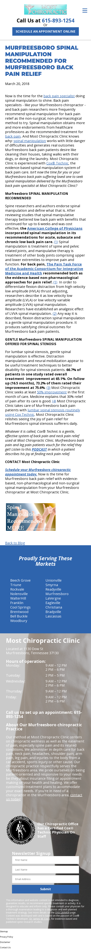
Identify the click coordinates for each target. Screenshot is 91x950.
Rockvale (17, 589)
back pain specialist (59, 96)
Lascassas (53, 616)
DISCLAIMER (62, 912)
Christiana (54, 607)
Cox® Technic (57, 163)
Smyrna (52, 584)
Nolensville (19, 593)
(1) (56, 241)
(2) (55, 313)
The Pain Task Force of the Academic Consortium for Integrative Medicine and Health (44, 268)
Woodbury (18, 620)
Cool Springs (20, 607)
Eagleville (53, 602)
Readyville (53, 589)
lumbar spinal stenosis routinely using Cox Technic (42, 412)
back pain (13, 136)
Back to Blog (15, 543)
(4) (54, 401)
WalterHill (18, 598)
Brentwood (19, 611)
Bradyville (53, 611)
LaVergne (53, 598)
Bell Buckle (19, 616)
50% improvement (52, 392)
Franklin (16, 602)
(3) (48, 387)
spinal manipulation (30, 140)
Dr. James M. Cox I (39, 918)
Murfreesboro (57, 593)
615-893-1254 (58, 20)
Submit (45, 889)
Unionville (54, 580)
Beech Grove (20, 580)
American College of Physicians (54, 228)
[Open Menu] (85, 10)
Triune (15, 584)
